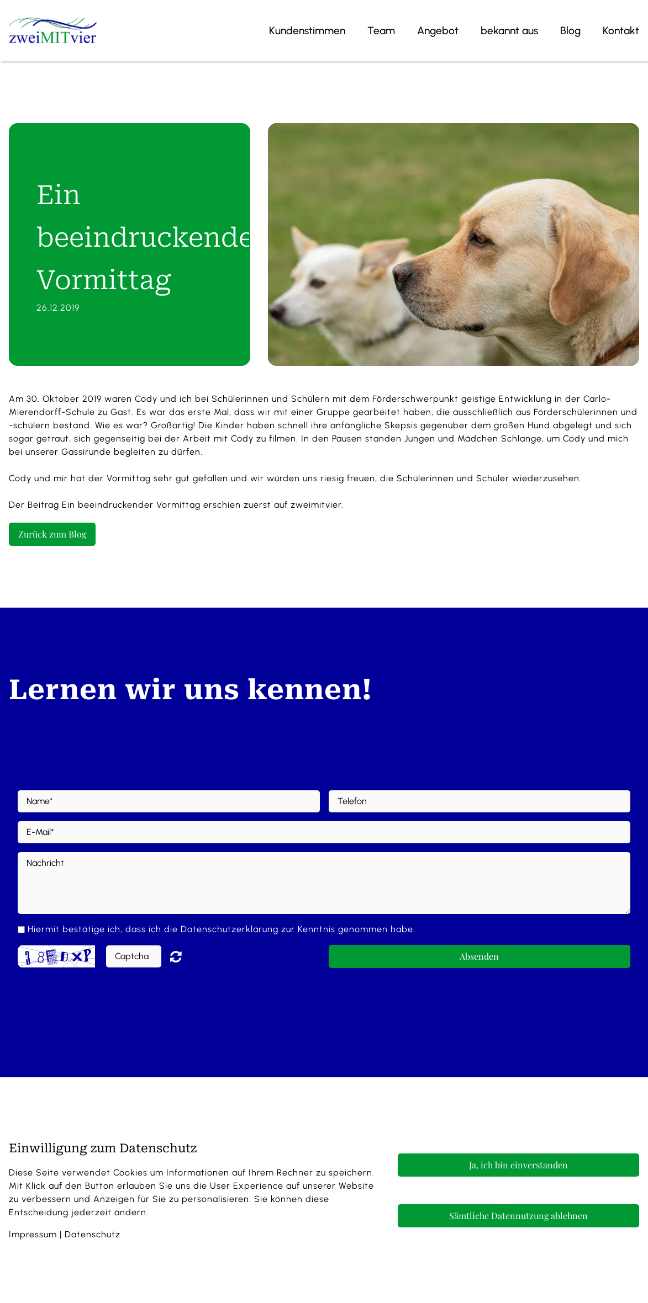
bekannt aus (509, 30)
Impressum (33, 1234)
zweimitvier (316, 504)
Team (381, 30)
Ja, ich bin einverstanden (518, 1165)
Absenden (479, 956)
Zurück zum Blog (52, 534)
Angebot (438, 30)
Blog (570, 30)
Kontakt (621, 30)
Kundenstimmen (307, 30)
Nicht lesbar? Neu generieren (184, 956)
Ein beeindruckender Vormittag (131, 504)
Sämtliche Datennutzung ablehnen (518, 1215)
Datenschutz (92, 1234)
